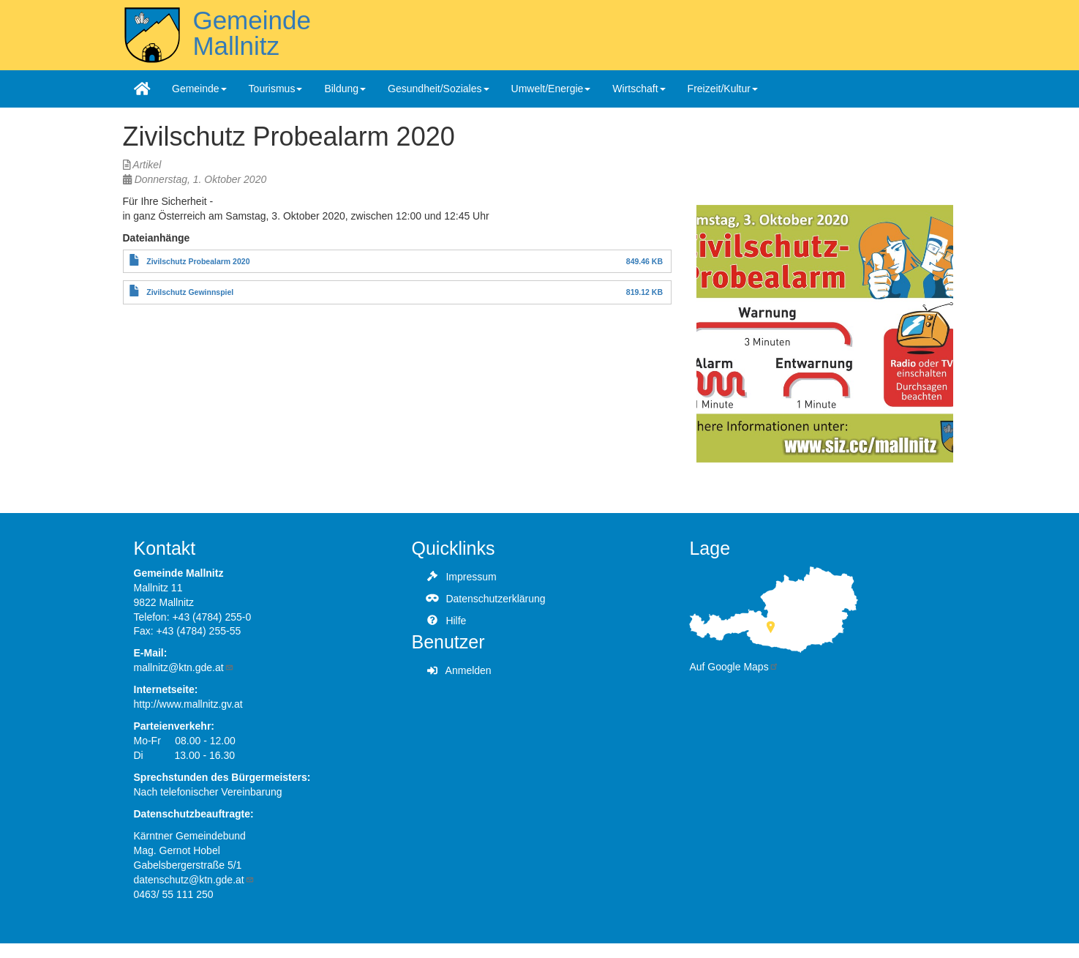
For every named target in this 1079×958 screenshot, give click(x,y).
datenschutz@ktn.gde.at (194, 880)
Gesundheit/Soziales (438, 88)
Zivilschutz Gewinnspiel (189, 292)
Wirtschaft (638, 88)
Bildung (345, 88)
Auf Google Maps (733, 667)
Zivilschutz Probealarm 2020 (197, 261)
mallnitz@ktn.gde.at (184, 667)
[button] (825, 333)
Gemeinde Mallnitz (251, 33)
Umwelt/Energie (551, 88)
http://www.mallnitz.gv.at (188, 704)
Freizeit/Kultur (723, 88)
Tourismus (276, 88)
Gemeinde (199, 88)
